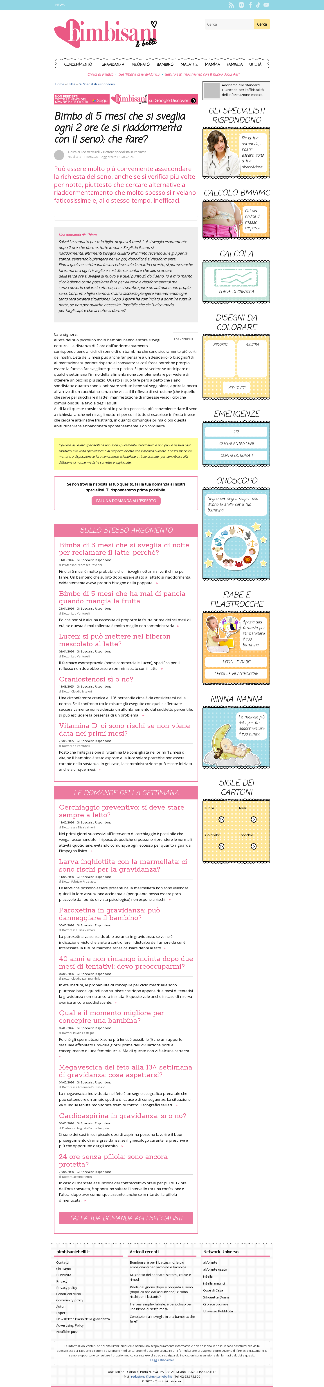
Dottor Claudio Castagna (78, 1033)
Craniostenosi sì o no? (96, 679)
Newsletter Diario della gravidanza (83, 1319)
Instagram (241, 5)
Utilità (255, 65)
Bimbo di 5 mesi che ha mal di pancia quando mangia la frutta (122, 597)
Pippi (209, 809)
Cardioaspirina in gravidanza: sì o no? (122, 1116)
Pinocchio (245, 836)
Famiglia (235, 65)
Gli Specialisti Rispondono (97, 84)
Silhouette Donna (216, 1297)
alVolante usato (215, 1269)
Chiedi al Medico (100, 75)
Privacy (62, 1281)
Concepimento (78, 65)
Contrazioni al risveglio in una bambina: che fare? (162, 1318)
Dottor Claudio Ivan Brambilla (81, 978)
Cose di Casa (213, 1290)
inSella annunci (214, 1283)
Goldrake (212, 836)
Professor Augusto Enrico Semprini (86, 1128)
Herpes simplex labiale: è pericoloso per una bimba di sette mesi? (161, 1306)
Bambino (165, 65)
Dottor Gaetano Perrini (77, 1177)
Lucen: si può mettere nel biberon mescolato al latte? (115, 640)
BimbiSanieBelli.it (105, 34)
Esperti (62, 1312)
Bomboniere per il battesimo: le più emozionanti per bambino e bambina (158, 1264)
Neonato (141, 65)
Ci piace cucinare (215, 1304)
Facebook (250, 5)
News (60, 5)
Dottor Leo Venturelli (76, 613)
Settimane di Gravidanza (138, 75)
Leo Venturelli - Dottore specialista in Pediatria (113, 152)
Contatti (62, 1262)
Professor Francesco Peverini (82, 565)
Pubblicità (63, 1275)
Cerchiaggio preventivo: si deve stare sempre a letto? (121, 811)
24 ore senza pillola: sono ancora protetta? (113, 1160)
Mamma (212, 65)
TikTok (258, 5)
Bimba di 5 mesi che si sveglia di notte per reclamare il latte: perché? (124, 549)
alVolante (210, 1262)
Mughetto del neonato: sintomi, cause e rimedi (160, 1277)
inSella (208, 1276)
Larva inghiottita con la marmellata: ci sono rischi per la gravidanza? (123, 865)
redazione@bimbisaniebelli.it (151, 1376)
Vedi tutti (236, 388)
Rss (231, 5)
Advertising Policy (70, 1325)
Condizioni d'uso (68, 1294)
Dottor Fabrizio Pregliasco (79, 881)
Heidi (241, 809)
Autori (60, 1306)
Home (59, 84)
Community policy (69, 1300)
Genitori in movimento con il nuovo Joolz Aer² (202, 75)
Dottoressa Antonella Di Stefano (84, 1087)
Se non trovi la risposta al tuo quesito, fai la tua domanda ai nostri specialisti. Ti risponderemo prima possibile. (126, 493)
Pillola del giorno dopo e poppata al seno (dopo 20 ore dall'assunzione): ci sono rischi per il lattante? (161, 1292)
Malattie (189, 65)
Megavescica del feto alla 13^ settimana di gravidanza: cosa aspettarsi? (125, 1071)
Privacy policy (66, 1287)
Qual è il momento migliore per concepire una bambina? (111, 1017)
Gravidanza (113, 65)
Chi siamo (63, 1268)
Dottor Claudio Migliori (77, 691)
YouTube (266, 5)
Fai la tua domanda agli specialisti (126, 1218)
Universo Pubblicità (218, 1311)
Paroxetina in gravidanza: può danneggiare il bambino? (109, 914)
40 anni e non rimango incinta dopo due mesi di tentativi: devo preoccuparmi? (126, 962)
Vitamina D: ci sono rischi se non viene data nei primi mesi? (124, 729)
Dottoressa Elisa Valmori (78, 827)
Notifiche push (67, 1331)
